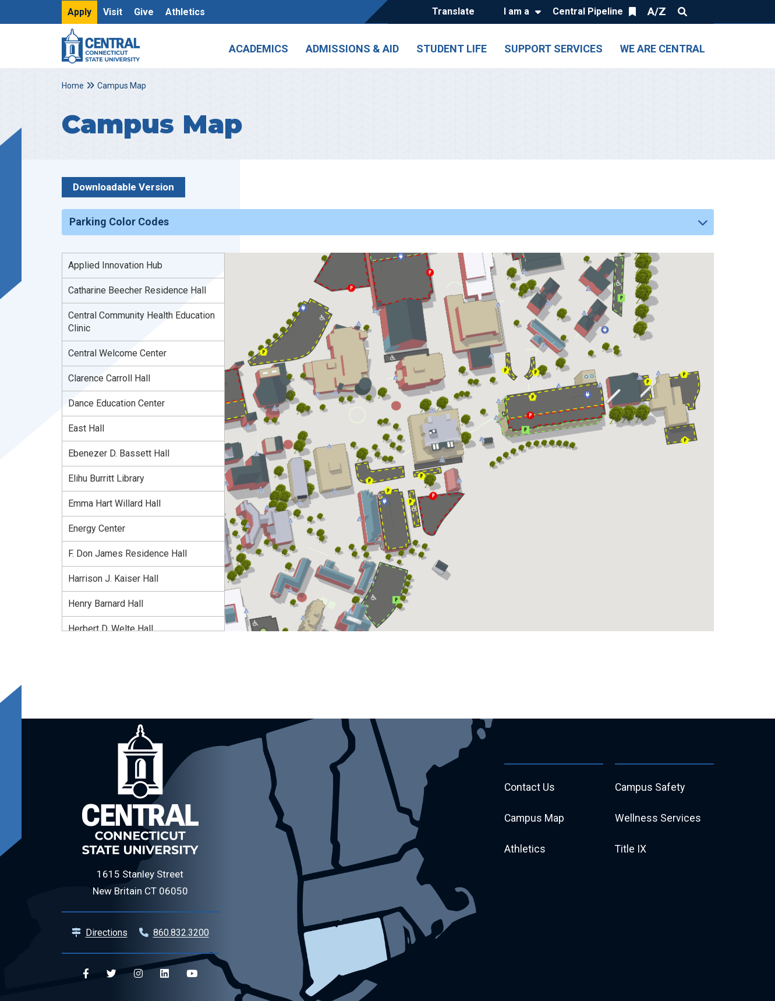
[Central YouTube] (191, 973)
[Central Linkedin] (164, 973)
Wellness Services (658, 819)
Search (682, 11)
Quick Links (703, 11)
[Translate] (456, 12)
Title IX (631, 850)
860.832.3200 (181, 932)
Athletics (185, 11)
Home (73, 85)
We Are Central (662, 49)
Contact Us (529, 787)
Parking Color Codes (119, 221)
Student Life (451, 49)
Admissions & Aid (352, 49)
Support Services (553, 49)
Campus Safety (650, 787)
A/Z (656, 11)
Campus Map (534, 819)
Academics (258, 49)
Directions (107, 932)
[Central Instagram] (138, 973)
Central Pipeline (588, 11)
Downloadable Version (123, 187)
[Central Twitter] (111, 973)
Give (144, 11)
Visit (112, 11)
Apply (79, 11)
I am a (516, 11)
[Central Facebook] (86, 973)
